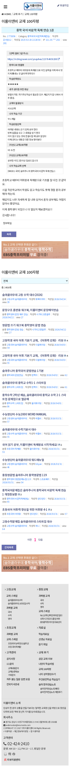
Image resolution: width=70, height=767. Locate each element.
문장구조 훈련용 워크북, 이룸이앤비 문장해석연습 (30, 310)
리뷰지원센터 (13, 759)
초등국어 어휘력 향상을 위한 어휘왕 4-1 (24, 509)
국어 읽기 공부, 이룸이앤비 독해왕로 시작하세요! (29, 445)
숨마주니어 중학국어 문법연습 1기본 (23, 371)
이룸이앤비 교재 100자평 (20, 21)
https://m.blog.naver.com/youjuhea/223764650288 (34, 59)
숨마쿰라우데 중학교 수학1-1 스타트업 (24, 383)
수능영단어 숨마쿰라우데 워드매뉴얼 (23, 460)
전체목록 (8, 547)
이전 (29, 539)
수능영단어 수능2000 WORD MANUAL (24, 414)
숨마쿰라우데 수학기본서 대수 (19, 429)
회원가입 (63, 5)
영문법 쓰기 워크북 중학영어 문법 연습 (24, 325)
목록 (9, 234)
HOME (7, 14)
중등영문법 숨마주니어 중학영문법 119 (24, 475)
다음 (40, 539)
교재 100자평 (31, 14)
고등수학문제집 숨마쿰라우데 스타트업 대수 (27, 521)
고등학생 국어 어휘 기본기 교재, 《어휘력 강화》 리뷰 (32, 340)
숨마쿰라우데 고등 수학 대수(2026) (22, 295)
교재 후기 (18, 14)
